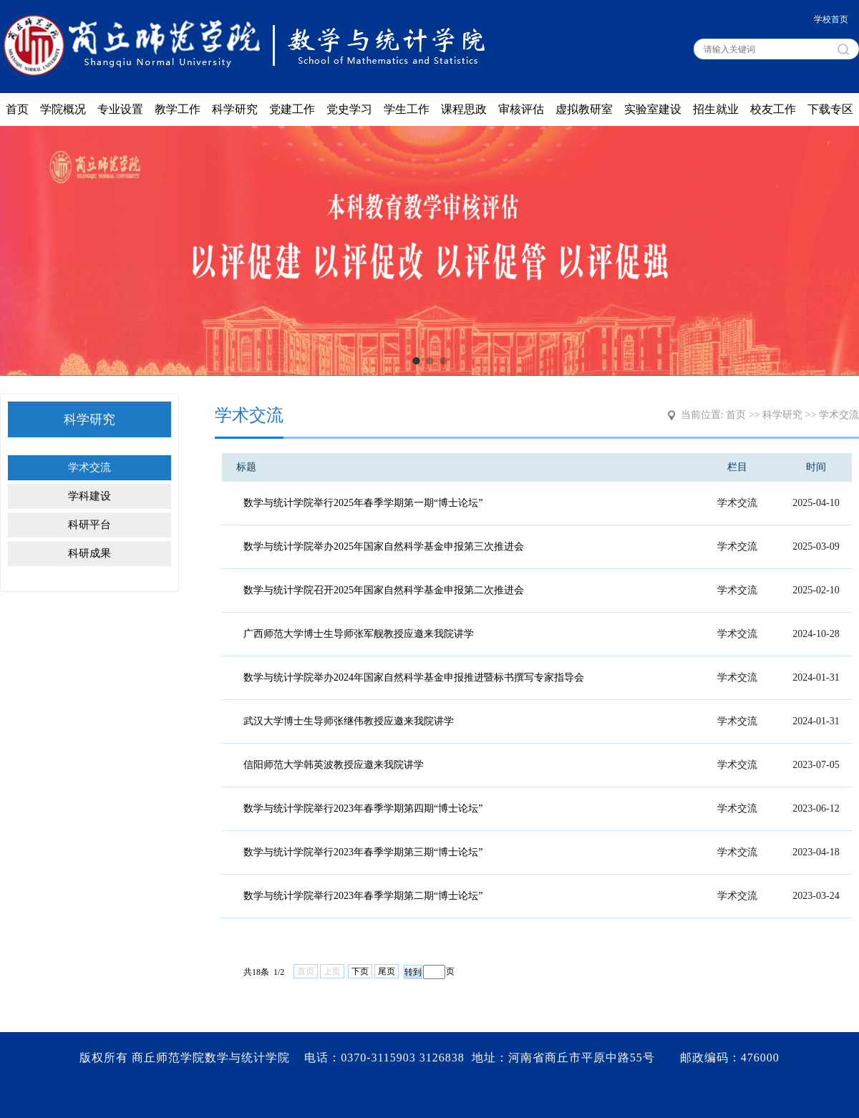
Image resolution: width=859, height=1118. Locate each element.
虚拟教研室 (584, 109)
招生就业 (716, 109)
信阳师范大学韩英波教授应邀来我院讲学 (333, 764)
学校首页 (831, 19)
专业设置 (120, 109)
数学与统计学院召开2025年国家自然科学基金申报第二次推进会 (383, 590)
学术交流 (89, 467)
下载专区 (830, 109)
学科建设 (89, 496)
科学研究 (235, 109)
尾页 (386, 971)
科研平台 (89, 524)
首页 (17, 109)
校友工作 (773, 109)
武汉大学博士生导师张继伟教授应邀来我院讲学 (348, 721)
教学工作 (177, 109)
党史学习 (349, 109)
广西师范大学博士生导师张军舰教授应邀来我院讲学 (358, 633)
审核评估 (521, 109)
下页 (360, 971)
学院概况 (63, 109)
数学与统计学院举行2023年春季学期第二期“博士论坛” (362, 895)
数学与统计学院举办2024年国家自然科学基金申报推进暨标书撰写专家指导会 (413, 677)
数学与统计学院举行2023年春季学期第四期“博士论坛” (362, 808)
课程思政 (464, 109)
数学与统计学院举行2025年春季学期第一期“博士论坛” (362, 502)
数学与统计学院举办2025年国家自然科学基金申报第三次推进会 (383, 546)
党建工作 (292, 109)
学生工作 (407, 109)
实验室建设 (652, 109)
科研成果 (89, 553)
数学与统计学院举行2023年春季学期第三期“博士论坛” (362, 852)
